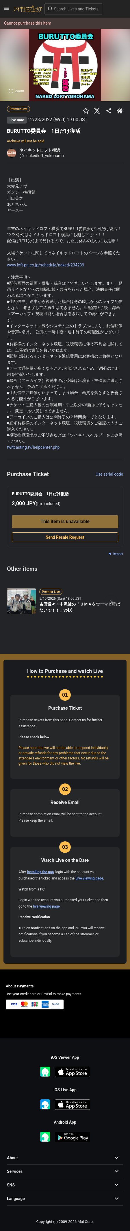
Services (15, 1171)
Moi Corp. (85, 1221)
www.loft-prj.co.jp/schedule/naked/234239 (45, 265)
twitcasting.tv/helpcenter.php (33, 447)
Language (16, 1198)
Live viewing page (89, 878)
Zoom (16, 91)
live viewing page (46, 906)
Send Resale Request (65, 537)
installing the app (40, 872)
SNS (11, 1185)
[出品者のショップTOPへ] (120, 111)
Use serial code (109, 474)
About (12, 1157)
